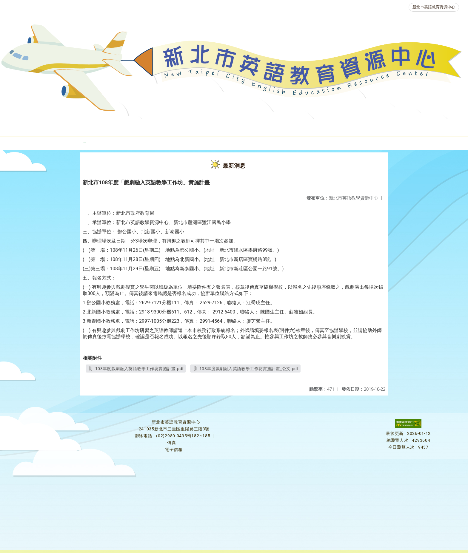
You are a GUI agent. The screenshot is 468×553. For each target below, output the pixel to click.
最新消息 (62, 126)
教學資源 (127, 126)
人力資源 (314, 126)
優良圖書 (206, 126)
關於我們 (26, 126)
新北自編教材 (167, 126)
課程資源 (91, 126)
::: (84, 143)
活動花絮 (434, 126)
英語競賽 (278, 126)
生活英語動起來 (356, 126)
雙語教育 (398, 126)
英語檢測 (242, 126)
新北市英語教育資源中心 (433, 7)
